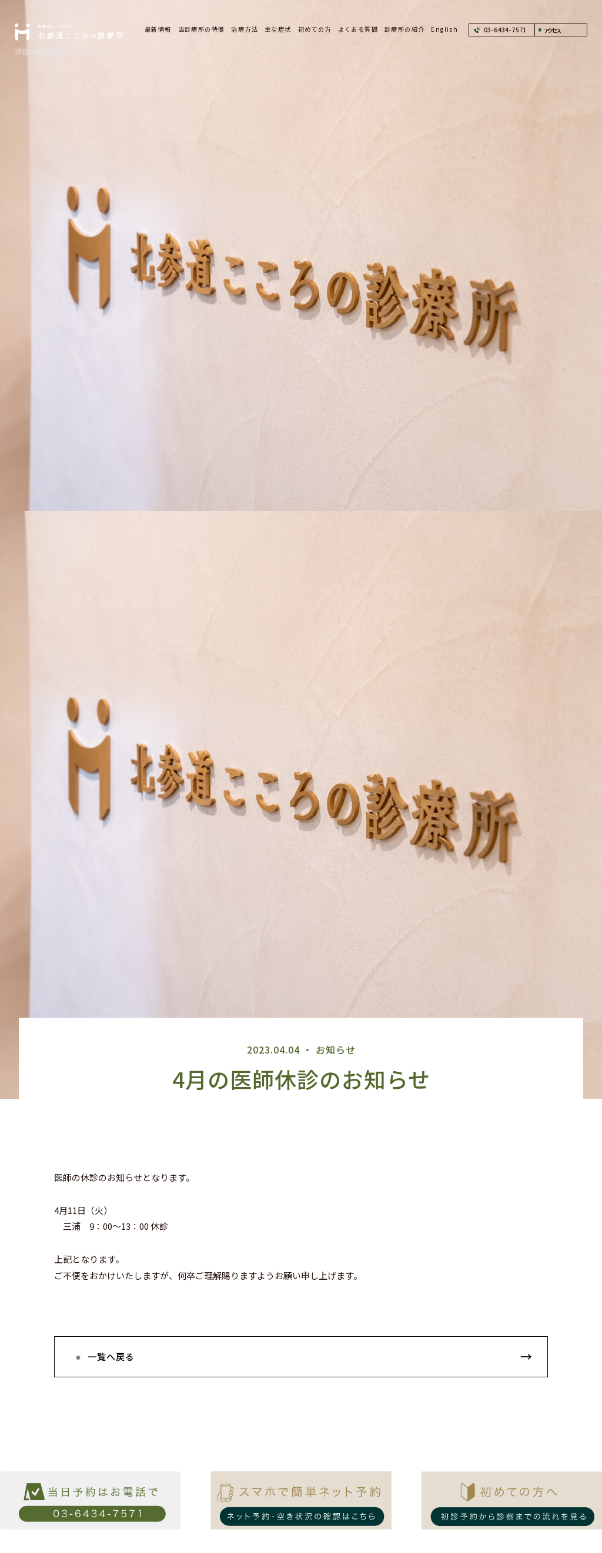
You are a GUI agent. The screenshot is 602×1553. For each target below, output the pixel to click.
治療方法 (244, 29)
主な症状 (278, 29)
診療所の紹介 (404, 29)
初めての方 (315, 29)
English (444, 29)
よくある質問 (358, 29)
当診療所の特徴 (201, 29)
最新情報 (158, 29)
